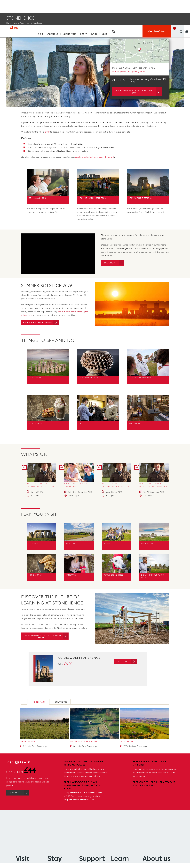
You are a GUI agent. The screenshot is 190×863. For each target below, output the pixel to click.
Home (8, 22)
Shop (94, 6)
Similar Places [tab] (61, 701)
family (47, 131)
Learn (83, 6)
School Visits (80, 28)
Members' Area (157, 6)
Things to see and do (41, 28)
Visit (40, 6)
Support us (69, 6)
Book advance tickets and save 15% (139, 91)
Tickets (167, 28)
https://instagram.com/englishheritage (187, 9)
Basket (174, 9)
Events (63, 28)
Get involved (129, 28)
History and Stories (105, 28)
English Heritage (17, 5)
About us (52, 6)
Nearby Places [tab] (39, 701)
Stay (55, 858)
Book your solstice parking (43, 322)
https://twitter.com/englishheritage (187, 3)
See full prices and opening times (128, 70)
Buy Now (126, 661)
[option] (95, 68)
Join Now (21, 792)
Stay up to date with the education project (48, 636)
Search (113, 6)
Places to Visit (25, 22)
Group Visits (150, 28)
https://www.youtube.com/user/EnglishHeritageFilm (181, 9)
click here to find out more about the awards (94, 156)
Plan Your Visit (15, 28)
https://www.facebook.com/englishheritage (181, 3)
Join (104, 6)
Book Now (116, 262)
